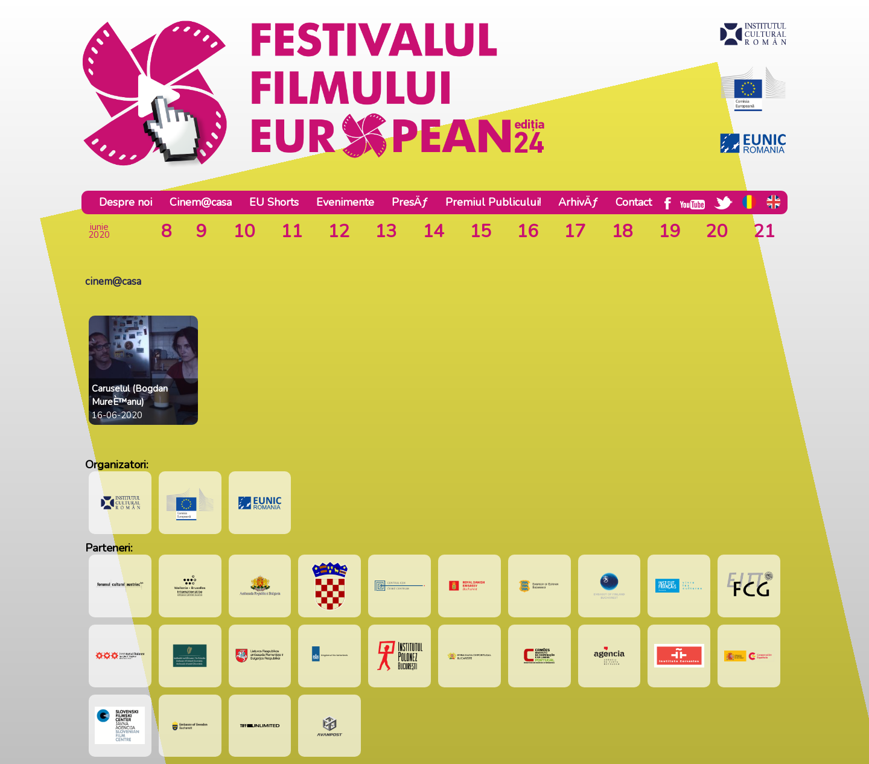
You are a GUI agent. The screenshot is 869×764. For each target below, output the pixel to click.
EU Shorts (274, 202)
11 (291, 231)
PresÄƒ (410, 202)
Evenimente (345, 202)
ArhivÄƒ (578, 202)
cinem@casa (113, 281)
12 (338, 231)
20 (716, 231)
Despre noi (125, 202)
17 (574, 231)
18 (622, 231)
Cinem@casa (201, 202)
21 (764, 231)
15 (480, 231)
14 (433, 231)
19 (669, 231)
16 (527, 231)
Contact (634, 202)
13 (385, 231)
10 (244, 231)
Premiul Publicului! (493, 202)
